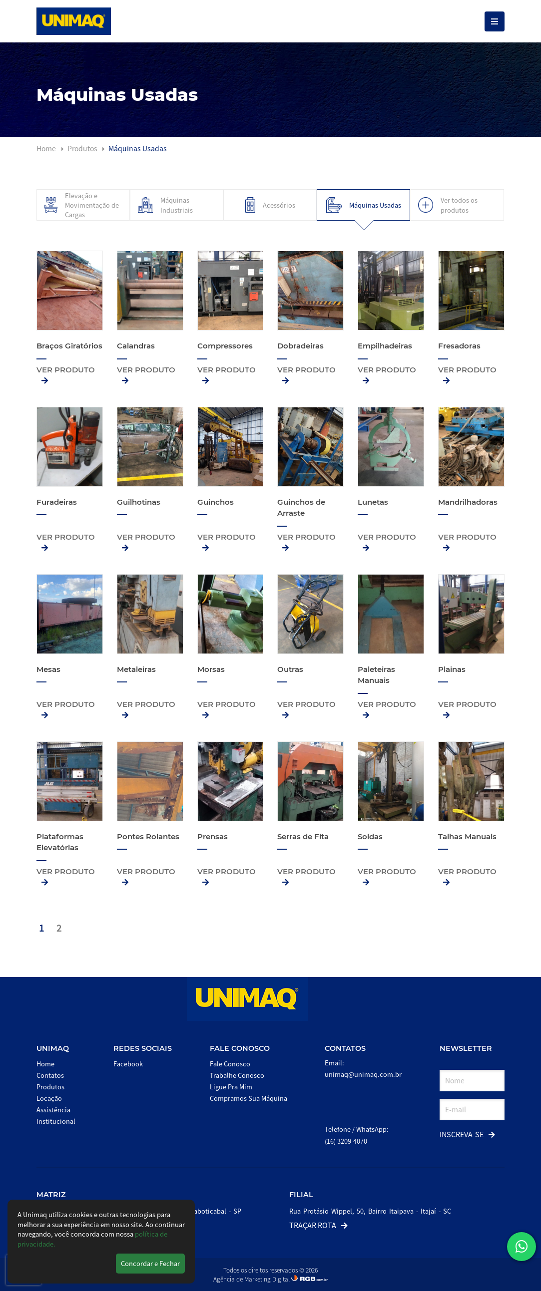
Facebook (128, 1063)
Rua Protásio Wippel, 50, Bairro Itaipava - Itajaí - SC (370, 1211)
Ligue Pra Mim (231, 1086)
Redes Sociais (142, 1048)
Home (46, 148)
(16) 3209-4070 (346, 1141)
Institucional (55, 1121)
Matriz (51, 1194)
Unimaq (52, 1048)
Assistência (53, 1109)
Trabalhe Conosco (237, 1075)
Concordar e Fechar (150, 1263)
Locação (49, 1098)
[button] (521, 1246)
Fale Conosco (240, 1048)
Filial (301, 1194)
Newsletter (466, 1048)
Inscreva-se (467, 1134)
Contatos (50, 1075)
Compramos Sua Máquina (248, 1098)
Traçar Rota (318, 1225)
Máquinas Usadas (137, 148)
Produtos (83, 148)
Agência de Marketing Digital (252, 1279)
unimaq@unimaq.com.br (363, 1074)
